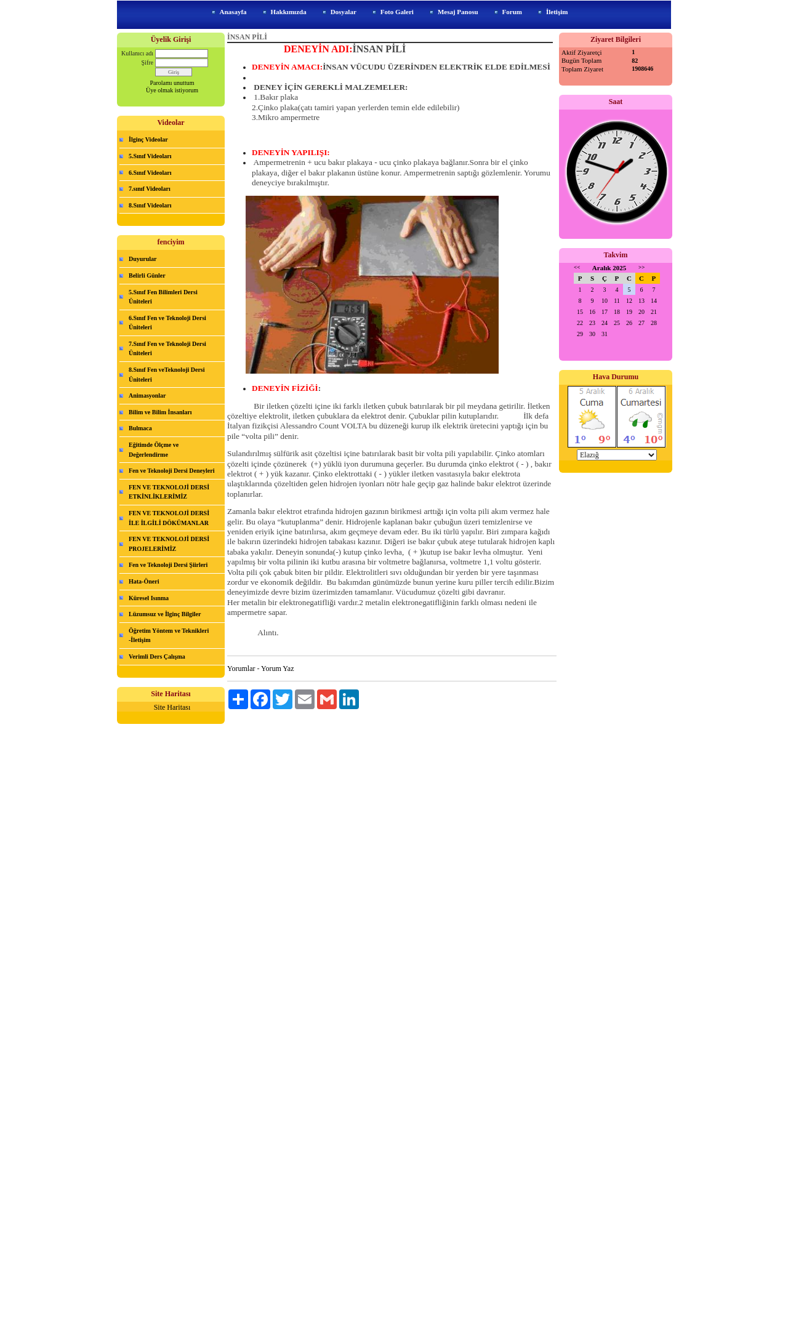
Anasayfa (233, 11)
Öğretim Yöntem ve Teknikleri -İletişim (169, 635)
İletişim (557, 11)
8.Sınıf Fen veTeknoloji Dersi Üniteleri (167, 374)
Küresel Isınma (149, 598)
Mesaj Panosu (458, 11)
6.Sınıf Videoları (150, 172)
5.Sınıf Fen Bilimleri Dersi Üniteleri (163, 297)
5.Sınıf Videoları (150, 156)
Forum (512, 11)
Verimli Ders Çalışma (157, 656)
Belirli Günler (147, 275)
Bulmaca (140, 428)
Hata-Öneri (144, 581)
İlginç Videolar (148, 139)
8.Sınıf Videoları (150, 205)
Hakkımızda (289, 11)
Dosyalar (343, 11)
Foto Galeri (397, 11)
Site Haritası (172, 707)
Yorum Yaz (277, 668)
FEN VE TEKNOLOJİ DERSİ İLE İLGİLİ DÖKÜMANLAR (169, 518)
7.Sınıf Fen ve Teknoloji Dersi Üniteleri (167, 348)
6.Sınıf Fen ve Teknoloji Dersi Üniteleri (167, 323)
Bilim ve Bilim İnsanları (160, 412)
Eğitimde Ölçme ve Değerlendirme (154, 449)
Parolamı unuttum (172, 82)
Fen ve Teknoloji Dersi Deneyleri (171, 470)
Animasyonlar (147, 395)
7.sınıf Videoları (150, 188)
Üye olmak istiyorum (172, 90)
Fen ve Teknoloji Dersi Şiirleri (168, 564)
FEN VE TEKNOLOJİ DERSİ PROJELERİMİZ (169, 544)
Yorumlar (241, 668)
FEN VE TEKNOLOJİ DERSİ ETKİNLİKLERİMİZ (169, 492)
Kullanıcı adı (137, 53)
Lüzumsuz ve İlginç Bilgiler (165, 614)
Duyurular (143, 258)
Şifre (147, 62)
